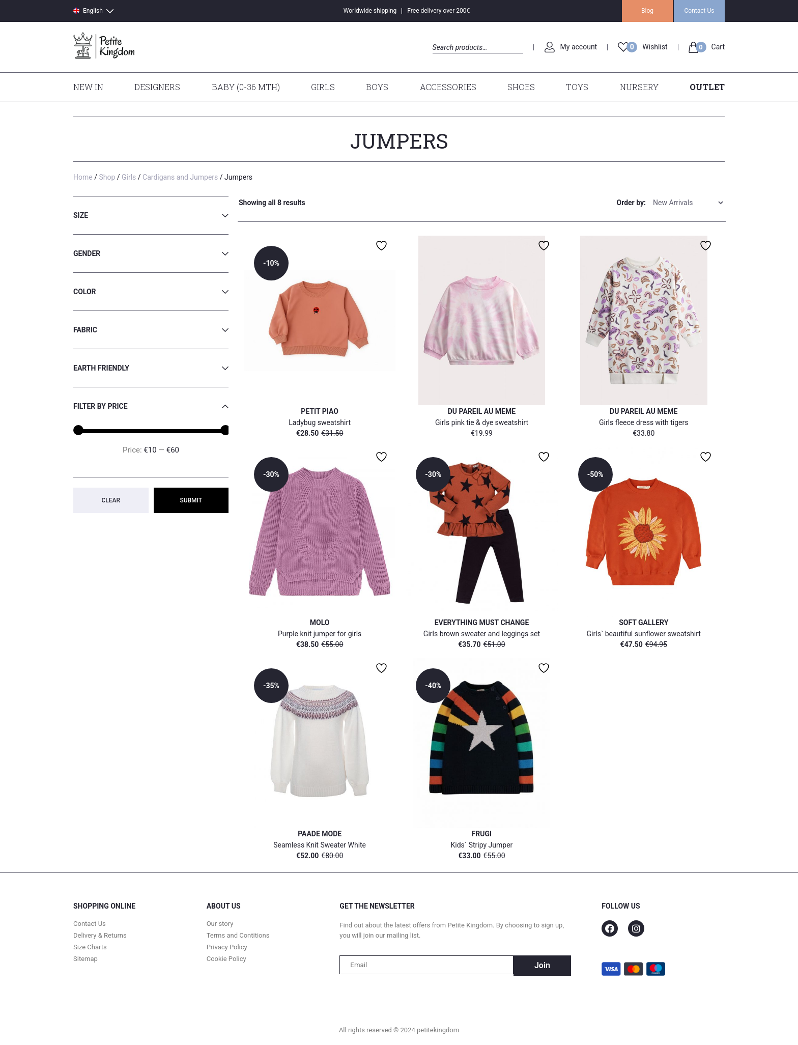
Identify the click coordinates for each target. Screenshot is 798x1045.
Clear (110, 500)
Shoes (521, 86)
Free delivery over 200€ (438, 10)
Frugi (482, 833)
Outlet (707, 86)
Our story (220, 924)
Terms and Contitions (238, 936)
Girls (323, 86)
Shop (107, 177)
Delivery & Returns (100, 936)
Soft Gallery (643, 622)
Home (83, 177)
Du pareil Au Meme (482, 411)
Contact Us (700, 10)
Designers (157, 86)
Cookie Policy (226, 959)
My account (578, 47)
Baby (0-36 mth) (246, 86)
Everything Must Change (482, 622)
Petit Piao (319, 411)
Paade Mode (319, 833)
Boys (377, 86)
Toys (577, 86)
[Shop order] (688, 202)
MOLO (320, 622)
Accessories (448, 86)
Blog (647, 10)
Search (441, 59)
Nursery (639, 86)
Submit (191, 500)
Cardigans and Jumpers (180, 177)
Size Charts (90, 947)
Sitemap (85, 959)
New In (88, 86)
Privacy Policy (227, 947)
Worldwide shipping (370, 10)
